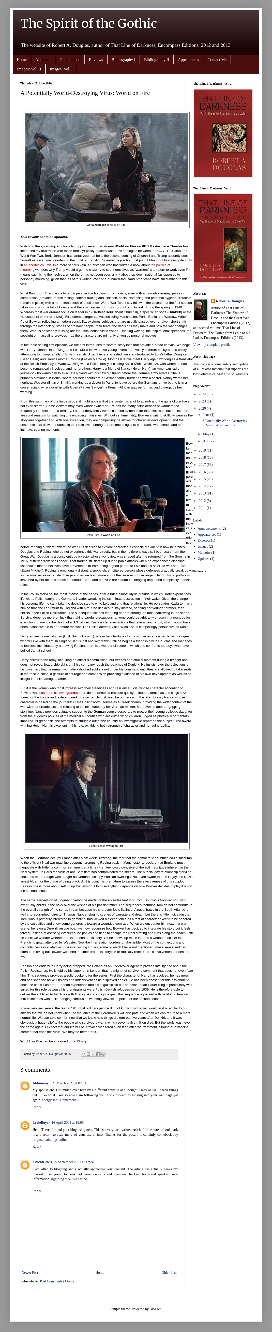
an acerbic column (37, 265)
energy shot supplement (59, 1100)
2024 (203, 394)
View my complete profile (212, 345)
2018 (203, 457)
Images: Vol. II (29, 69)
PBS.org (79, 1041)
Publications (70, 59)
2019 (203, 450)
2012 (203, 501)
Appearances (188, 59)
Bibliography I (123, 59)
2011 (203, 508)
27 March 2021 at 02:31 (69, 1083)
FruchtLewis (42, 1162)
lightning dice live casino (69, 1179)
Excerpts (204, 540)
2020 (203, 408)
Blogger (155, 1309)
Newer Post (30, 1273)
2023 (203, 401)
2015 (203, 479)
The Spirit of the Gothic (88, 23)
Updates (203, 559)
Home (22, 59)
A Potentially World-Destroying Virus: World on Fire (224, 423)
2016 (203, 472)
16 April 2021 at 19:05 (67, 1123)
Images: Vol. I (61, 69)
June (206, 415)
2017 (203, 465)
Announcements (209, 528)
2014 (203, 486)
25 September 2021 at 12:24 (73, 1162)
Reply (37, 1107)
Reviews (96, 59)
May (206, 434)
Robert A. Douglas (230, 301)
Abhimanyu (42, 1083)
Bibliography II (156, 59)
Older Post (169, 1273)
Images (203, 546)
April (207, 441)
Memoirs (204, 553)
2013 (203, 493)
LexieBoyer (41, 1123)
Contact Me (216, 59)
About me (43, 59)
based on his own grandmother (62, 693)
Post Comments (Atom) (57, 1281)
